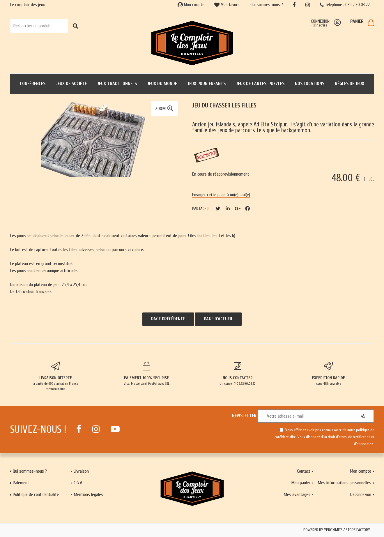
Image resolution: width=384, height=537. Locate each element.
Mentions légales (88, 494)
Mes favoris (227, 4)
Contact (303, 471)
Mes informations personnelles (344, 482)
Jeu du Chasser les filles (224, 105)
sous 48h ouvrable (329, 374)
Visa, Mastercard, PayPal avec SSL (147, 374)
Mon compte (191, 4)
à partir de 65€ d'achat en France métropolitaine (56, 376)
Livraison (81, 471)
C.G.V (78, 482)
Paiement (21, 482)
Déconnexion (360, 494)
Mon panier (300, 482)
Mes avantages (297, 494)
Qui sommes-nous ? (266, 4)
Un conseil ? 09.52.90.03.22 (238, 374)
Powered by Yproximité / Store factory (336, 530)
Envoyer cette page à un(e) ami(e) (221, 194)
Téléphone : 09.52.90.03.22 (345, 4)
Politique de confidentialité (36, 494)
